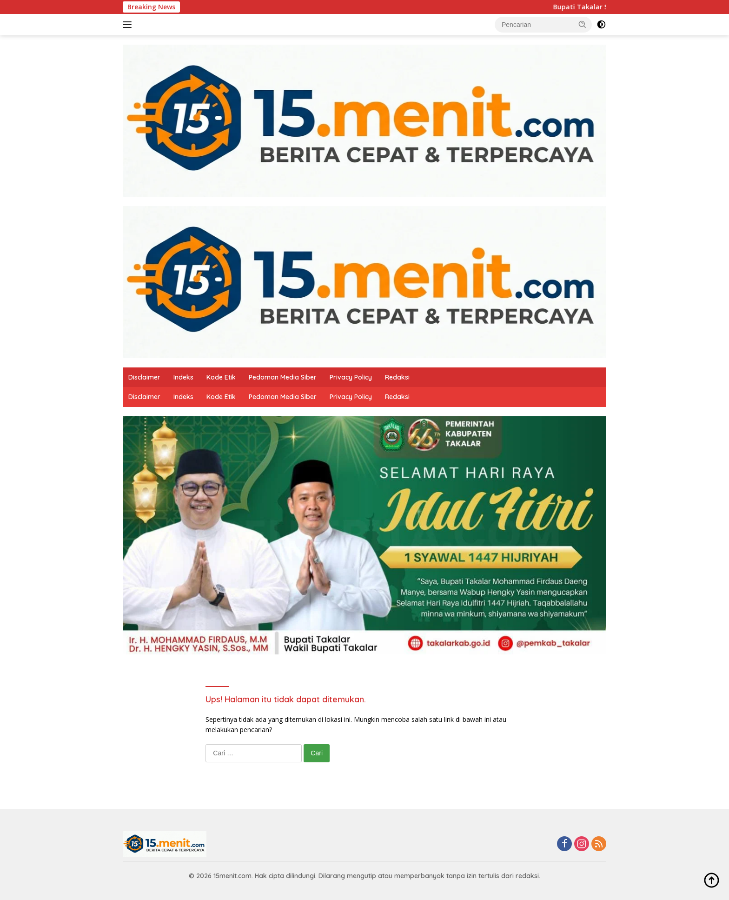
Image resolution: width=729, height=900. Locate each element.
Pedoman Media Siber (283, 377)
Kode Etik (221, 377)
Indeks (183, 377)
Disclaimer (144, 377)
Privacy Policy (351, 377)
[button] (582, 24)
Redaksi (397, 377)
